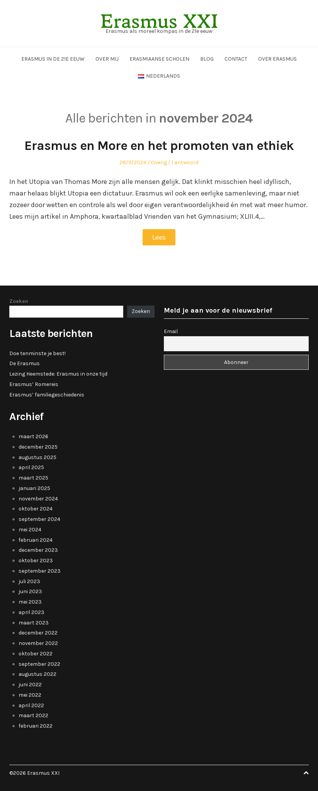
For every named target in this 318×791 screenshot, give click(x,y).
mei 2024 (30, 529)
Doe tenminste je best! (37, 353)
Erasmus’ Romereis (33, 384)
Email (171, 331)
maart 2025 (33, 478)
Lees (159, 237)
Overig (159, 162)
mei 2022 (30, 695)
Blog (207, 59)
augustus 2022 (37, 674)
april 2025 (31, 467)
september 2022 (39, 664)
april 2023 (31, 612)
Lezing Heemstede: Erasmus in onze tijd (58, 374)
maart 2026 (33, 436)
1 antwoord (185, 162)
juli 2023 (29, 581)
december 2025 (38, 447)
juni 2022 (30, 684)
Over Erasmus (277, 59)
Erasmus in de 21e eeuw (53, 59)
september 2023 (40, 571)
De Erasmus (24, 363)
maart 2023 (34, 622)
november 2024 (38, 498)
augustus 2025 (37, 457)
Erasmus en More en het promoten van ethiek (159, 145)
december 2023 (38, 550)
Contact (235, 59)
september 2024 (39, 519)
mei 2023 (30, 602)
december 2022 (38, 632)
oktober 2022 (36, 653)
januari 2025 (34, 488)
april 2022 (31, 705)
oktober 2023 (36, 560)
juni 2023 (30, 591)
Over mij (107, 59)
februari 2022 (36, 726)
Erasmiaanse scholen (159, 59)
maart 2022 (33, 715)
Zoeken (18, 301)
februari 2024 (36, 540)
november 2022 (38, 643)
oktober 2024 (36, 508)
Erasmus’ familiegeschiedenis (46, 394)
